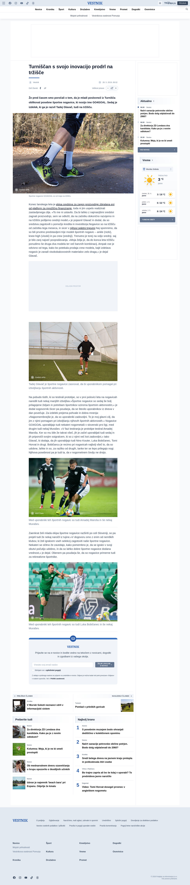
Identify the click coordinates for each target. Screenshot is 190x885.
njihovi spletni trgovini (82, 228)
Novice (29, 726)
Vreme (146, 160)
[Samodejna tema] (160, 3)
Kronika (29, 701)
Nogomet (85, 783)
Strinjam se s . (48, 670)
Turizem (78, 703)
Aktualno (146, 101)
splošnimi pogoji (53, 670)
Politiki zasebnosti (57, 679)
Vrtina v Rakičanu (88, 769)
